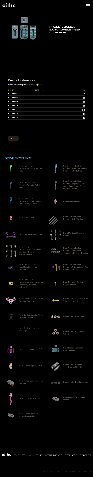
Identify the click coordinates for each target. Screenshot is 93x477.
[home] (9, 5)
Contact (85, 455)
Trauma (27, 455)
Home (15, 455)
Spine (38, 455)
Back (13, 138)
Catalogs (71, 455)
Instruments (53, 455)
